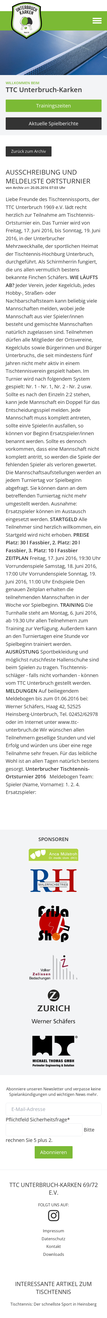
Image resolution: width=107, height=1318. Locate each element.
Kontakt (53, 1246)
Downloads (53, 1254)
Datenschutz (53, 1238)
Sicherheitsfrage (38, 1119)
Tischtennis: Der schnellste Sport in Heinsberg (53, 1304)
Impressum (53, 1231)
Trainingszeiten (53, 105)
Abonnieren (53, 1152)
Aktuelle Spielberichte (53, 123)
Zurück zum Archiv (28, 151)
